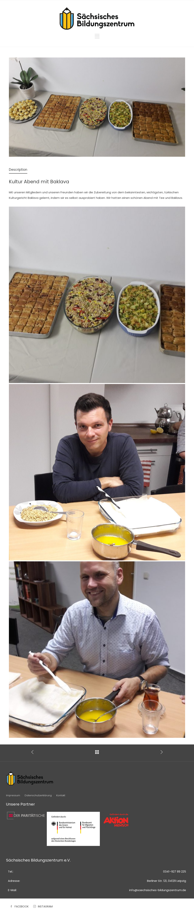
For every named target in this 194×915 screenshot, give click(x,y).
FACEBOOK (22, 906)
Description (18, 169)
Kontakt (60, 795)
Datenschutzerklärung (38, 795)
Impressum (13, 795)
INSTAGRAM (45, 906)
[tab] (18, 170)
